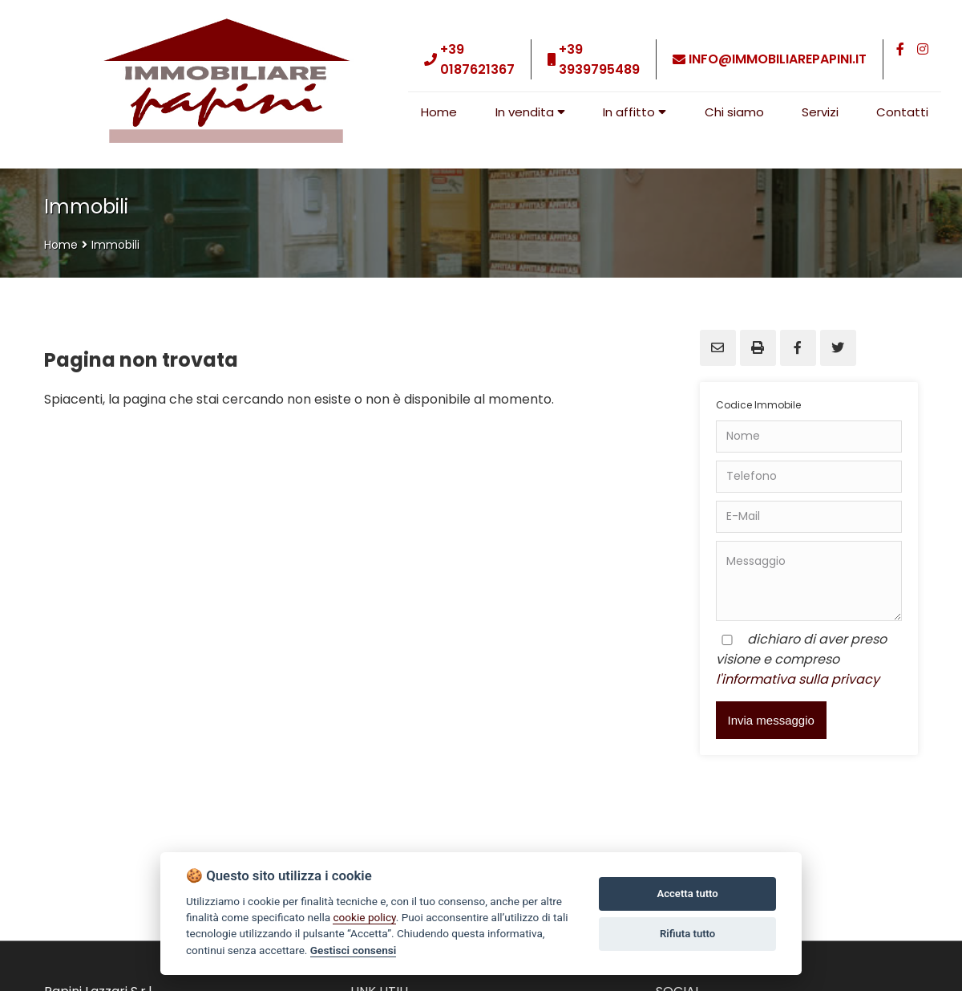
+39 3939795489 (599, 59)
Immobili (115, 245)
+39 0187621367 (477, 59)
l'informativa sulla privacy (797, 679)
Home (61, 245)
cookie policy (364, 917)
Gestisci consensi (353, 950)
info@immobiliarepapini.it (778, 59)
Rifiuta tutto (687, 934)
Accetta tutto (687, 893)
